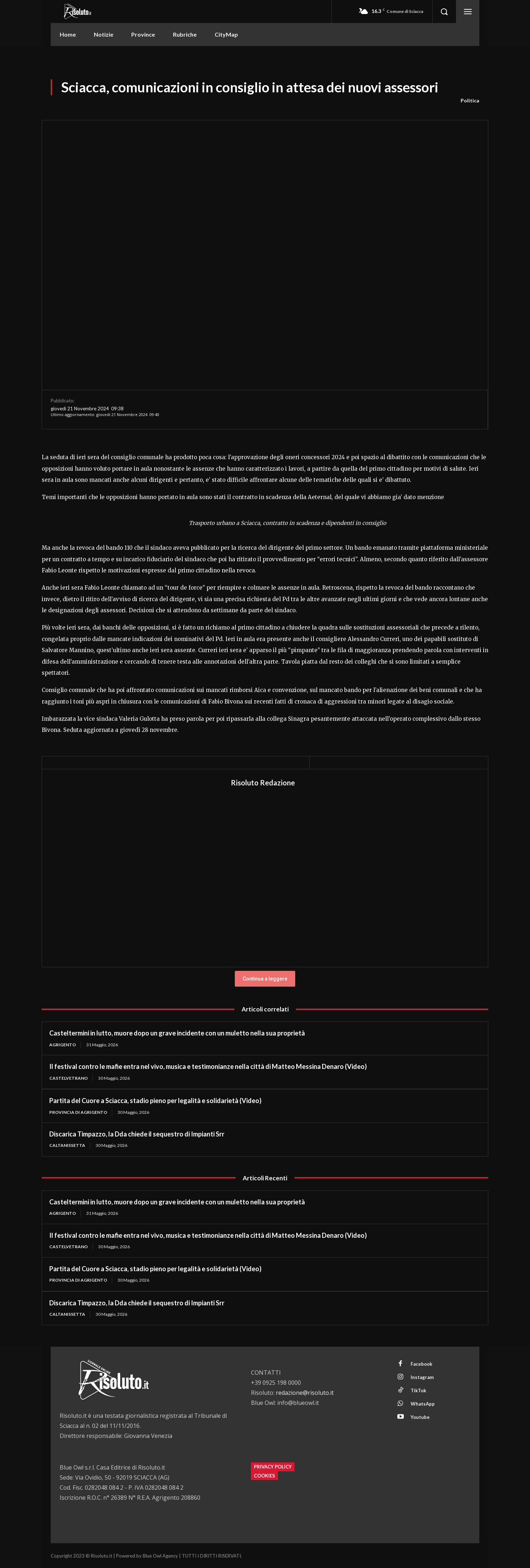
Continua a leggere (265, 979)
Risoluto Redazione (263, 782)
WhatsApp (423, 1404)
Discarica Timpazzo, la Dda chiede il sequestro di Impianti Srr (136, 1134)
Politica (470, 100)
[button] (444, 11)
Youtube (420, 1417)
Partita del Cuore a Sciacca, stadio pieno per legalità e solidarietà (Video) (155, 1100)
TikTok (418, 1390)
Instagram (422, 1377)
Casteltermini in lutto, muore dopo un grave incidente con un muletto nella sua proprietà (177, 1033)
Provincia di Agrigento (78, 1112)
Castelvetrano (68, 1078)
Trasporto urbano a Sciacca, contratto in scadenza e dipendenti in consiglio (287, 523)
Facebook (421, 1364)
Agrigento (62, 1044)
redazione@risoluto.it (305, 1393)
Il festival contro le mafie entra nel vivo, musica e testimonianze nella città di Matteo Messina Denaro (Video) (208, 1066)
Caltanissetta (67, 1145)
